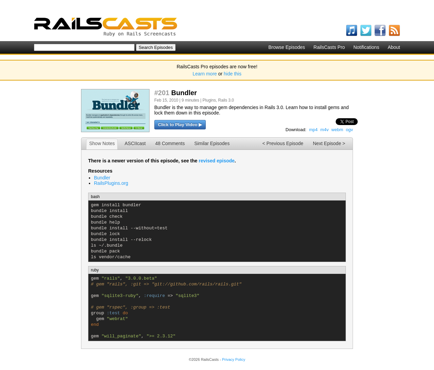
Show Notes (102, 143)
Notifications (366, 47)
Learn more (205, 73)
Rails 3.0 (226, 100)
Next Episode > (329, 143)
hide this (232, 73)
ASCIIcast (134, 143)
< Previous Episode (282, 143)
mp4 (313, 129)
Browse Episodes (286, 47)
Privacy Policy (233, 359)
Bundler (102, 177)
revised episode (217, 160)
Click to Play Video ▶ (180, 124)
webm (337, 129)
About (394, 47)
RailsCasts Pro (329, 47)
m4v (324, 129)
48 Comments (170, 143)
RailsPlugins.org (111, 183)
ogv (349, 129)
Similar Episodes (212, 143)
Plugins (209, 100)
